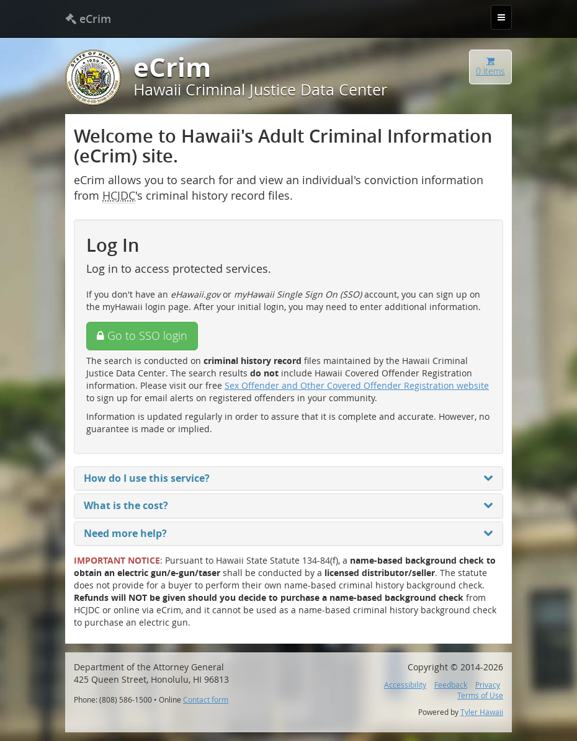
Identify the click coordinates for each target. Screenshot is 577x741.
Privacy (487, 685)
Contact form (205, 699)
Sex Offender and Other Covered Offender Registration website (357, 385)
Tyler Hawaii (481, 712)
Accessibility (405, 685)
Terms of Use (480, 695)
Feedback (450, 685)
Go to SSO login (142, 335)
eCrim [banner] (88, 18)
